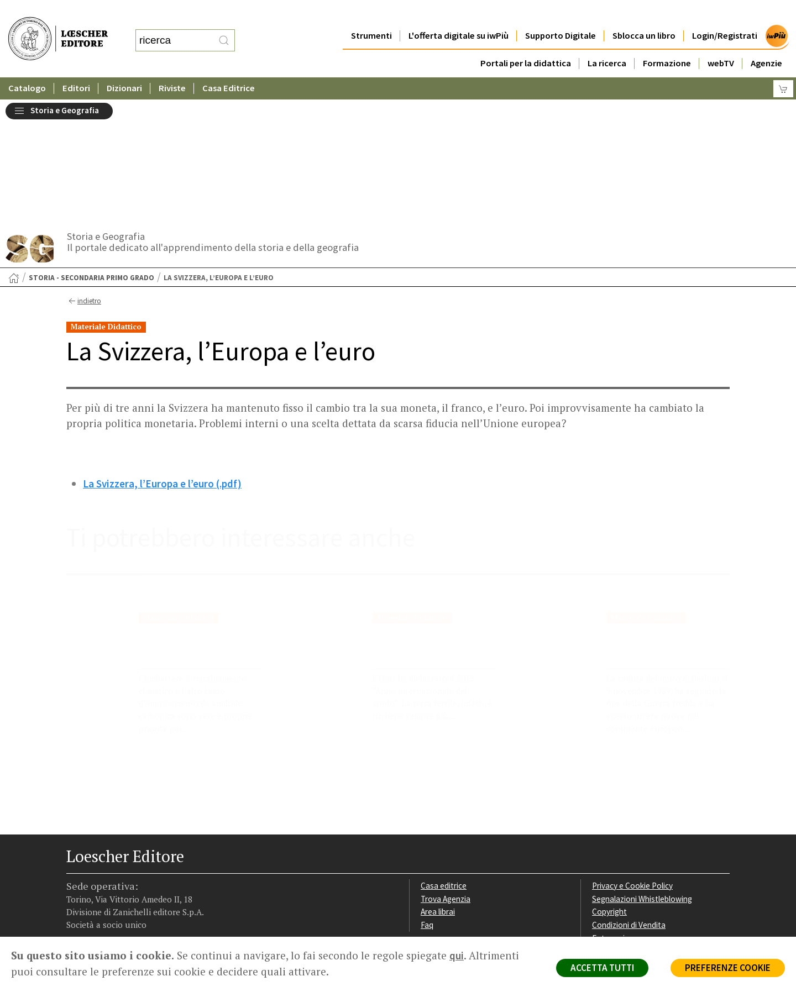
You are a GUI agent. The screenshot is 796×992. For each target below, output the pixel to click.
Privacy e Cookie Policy (632, 763)
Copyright (609, 789)
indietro (83, 178)
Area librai (438, 789)
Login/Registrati (724, 13)
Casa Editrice (228, 66)
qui (456, 955)
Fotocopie (610, 815)
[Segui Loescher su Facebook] (76, 867)
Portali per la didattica (525, 41)
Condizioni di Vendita (629, 802)
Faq (427, 802)
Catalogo (27, 66)
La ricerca (607, 41)
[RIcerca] (224, 29)
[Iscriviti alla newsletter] (162, 866)
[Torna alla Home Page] (13, 155)
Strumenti (371, 13)
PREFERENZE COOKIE (728, 968)
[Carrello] (783, 66)
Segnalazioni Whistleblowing (642, 776)
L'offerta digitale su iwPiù (459, 13)
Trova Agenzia (445, 776)
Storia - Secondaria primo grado (91, 155)
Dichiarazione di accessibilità (642, 828)
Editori (76, 66)
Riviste (172, 66)
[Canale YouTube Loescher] (140, 867)
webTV (721, 41)
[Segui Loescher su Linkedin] (119, 867)
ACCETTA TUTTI (602, 968)
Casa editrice (444, 763)
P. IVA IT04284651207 (104, 911)
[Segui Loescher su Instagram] (97, 867)
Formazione (667, 41)
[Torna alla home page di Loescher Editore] (58, 27)
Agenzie (766, 41)
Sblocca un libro (643, 13)
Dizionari (124, 66)
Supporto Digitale (560, 13)
